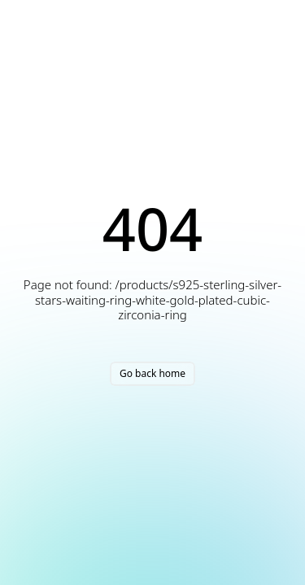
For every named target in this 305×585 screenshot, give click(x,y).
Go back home (152, 373)
